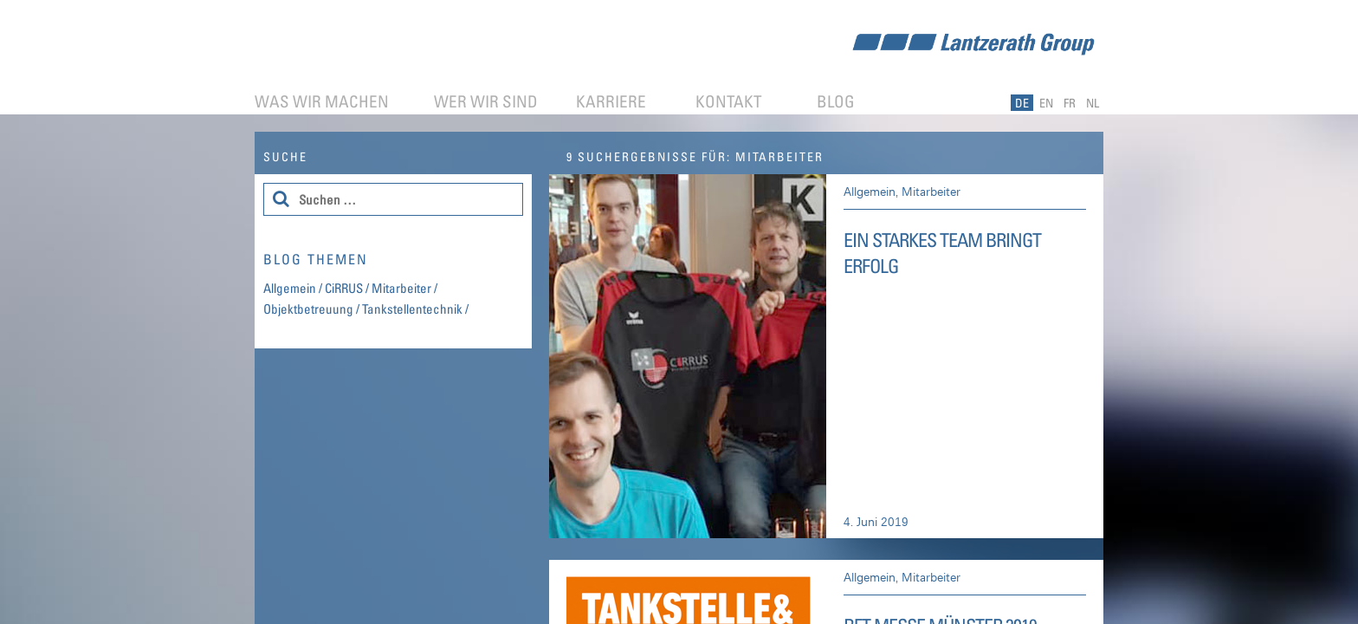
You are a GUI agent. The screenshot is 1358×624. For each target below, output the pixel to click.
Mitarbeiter (931, 191)
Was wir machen (322, 101)
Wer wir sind (486, 101)
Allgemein (870, 191)
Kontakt (728, 101)
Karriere (611, 101)
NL (1092, 102)
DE (1022, 102)
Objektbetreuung (308, 308)
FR (1070, 102)
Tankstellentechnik (412, 308)
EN (1046, 102)
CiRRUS (344, 288)
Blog (836, 101)
